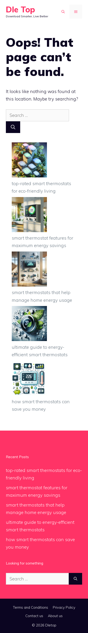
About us (55, 616)
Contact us (34, 616)
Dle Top (20, 9)
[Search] (13, 127)
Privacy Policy (64, 607)
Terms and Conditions (30, 607)
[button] (63, 12)
